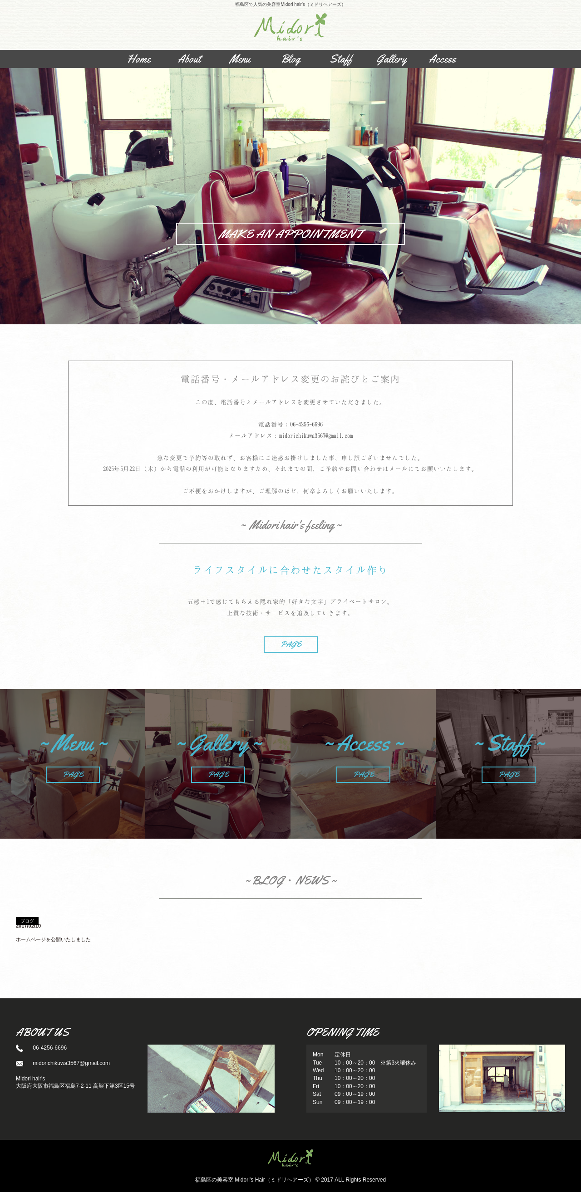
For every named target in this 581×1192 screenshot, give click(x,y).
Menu (240, 59)
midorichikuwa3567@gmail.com (316, 435)
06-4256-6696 (306, 424)
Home (138, 59)
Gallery (391, 59)
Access (442, 59)
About (189, 59)
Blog (290, 59)
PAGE (290, 644)
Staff (341, 59)
